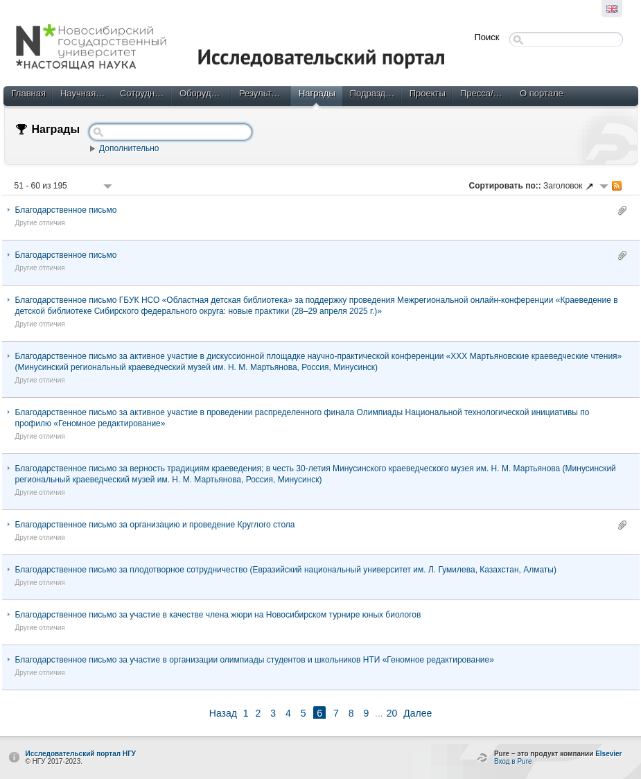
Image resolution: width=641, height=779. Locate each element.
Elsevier (608, 754)
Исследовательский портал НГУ (81, 754)
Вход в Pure (513, 761)
